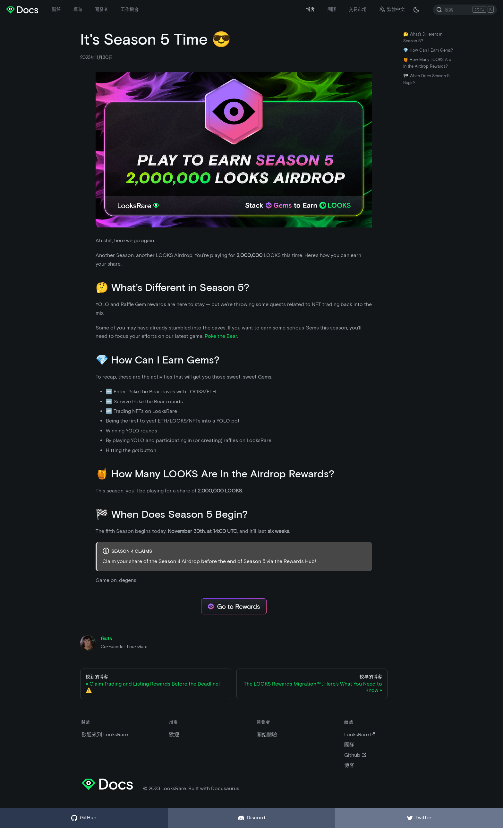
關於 (56, 9)
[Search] (465, 9)
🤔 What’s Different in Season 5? (422, 37)
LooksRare (359, 734)
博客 (310, 9)
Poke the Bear (221, 336)
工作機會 (130, 9)
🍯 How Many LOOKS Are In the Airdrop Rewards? (427, 63)
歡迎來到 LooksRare (104, 734)
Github (355, 755)
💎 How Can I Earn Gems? (428, 50)
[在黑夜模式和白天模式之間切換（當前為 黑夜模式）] (416, 9)
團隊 (332, 9)
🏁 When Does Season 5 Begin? (426, 79)
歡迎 (174, 734)
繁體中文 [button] (392, 9)
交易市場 (358, 9)
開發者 (101, 9)
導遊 (77, 9)
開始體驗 (267, 734)
